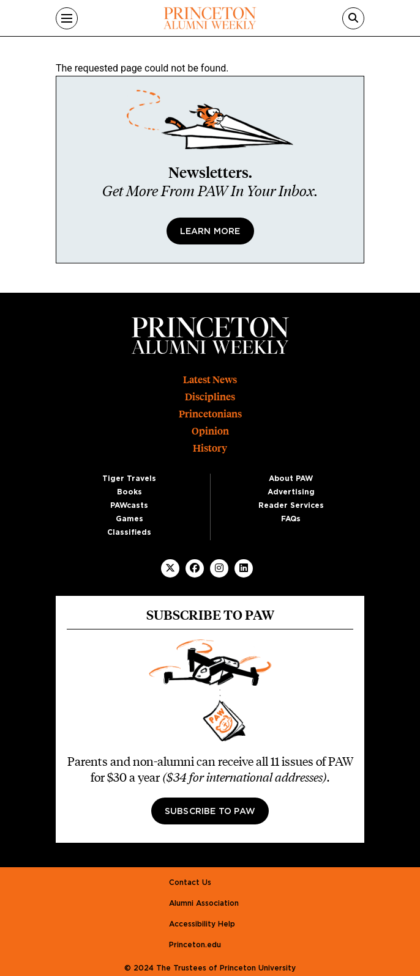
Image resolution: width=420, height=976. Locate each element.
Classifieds (129, 532)
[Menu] (67, 18)
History (210, 448)
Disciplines (210, 397)
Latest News (210, 380)
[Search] (353, 18)
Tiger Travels (129, 478)
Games (129, 519)
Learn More (210, 231)
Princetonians (210, 414)
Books (129, 492)
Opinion (210, 431)
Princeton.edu (195, 944)
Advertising (291, 492)
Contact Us (190, 882)
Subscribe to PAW (210, 811)
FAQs (291, 519)
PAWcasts (129, 505)
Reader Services (291, 505)
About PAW (291, 478)
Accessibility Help (202, 924)
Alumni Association (204, 903)
